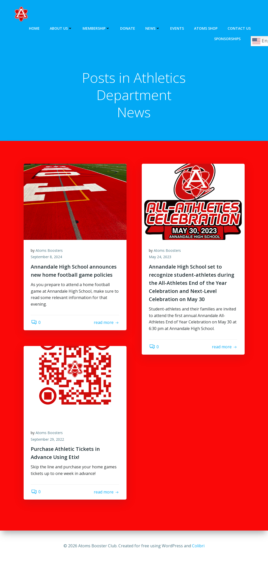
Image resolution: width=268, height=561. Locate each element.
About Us (61, 28)
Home (34, 28)
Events (177, 28)
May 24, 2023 (160, 257)
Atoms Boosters (49, 251)
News (153, 28)
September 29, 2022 (48, 439)
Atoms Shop (206, 28)
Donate (127, 28)
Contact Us (239, 28)
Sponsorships (227, 38)
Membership (96, 28)
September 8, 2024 (46, 257)
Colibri (198, 546)
